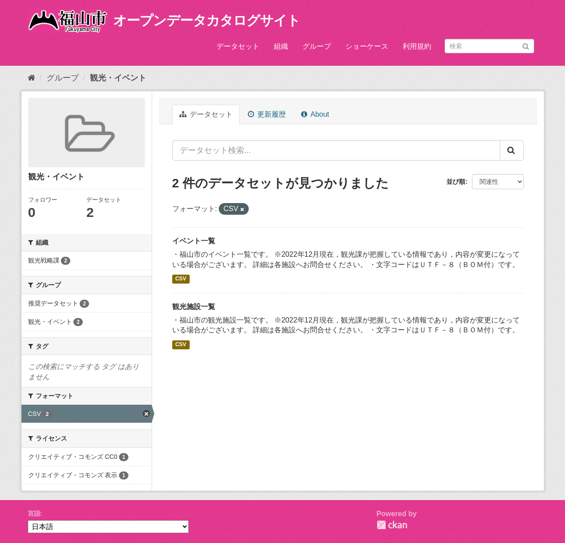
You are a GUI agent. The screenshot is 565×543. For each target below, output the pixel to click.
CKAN (392, 525)
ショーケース (366, 46)
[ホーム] (31, 77)
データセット (238, 46)
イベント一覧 (193, 241)
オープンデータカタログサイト (206, 20)
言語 (34, 513)
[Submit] (526, 45)
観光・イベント (118, 77)
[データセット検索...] (336, 150)
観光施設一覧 (193, 306)
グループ (316, 46)
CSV (181, 279)
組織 (281, 46)
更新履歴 (267, 114)
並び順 (455, 181)
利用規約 (417, 46)
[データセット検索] (489, 46)
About (315, 114)
